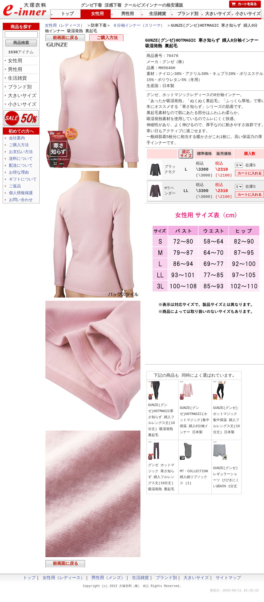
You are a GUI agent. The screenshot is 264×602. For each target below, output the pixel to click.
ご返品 (15, 190)
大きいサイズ (22, 97)
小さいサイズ (22, 106)
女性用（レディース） (64, 25)
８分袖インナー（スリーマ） (138, 25)
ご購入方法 (107, 39)
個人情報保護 (21, 197)
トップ (67, 14)
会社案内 (17, 140)
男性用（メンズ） (108, 580)
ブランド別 (20, 88)
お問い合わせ (21, 204)
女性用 (15, 61)
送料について (21, 161)
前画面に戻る (65, 39)
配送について (21, 168)
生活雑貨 (17, 79)
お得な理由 (19, 176)
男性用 (15, 70)
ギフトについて (23, 183)
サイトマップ (228, 580)
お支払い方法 (21, 154)
